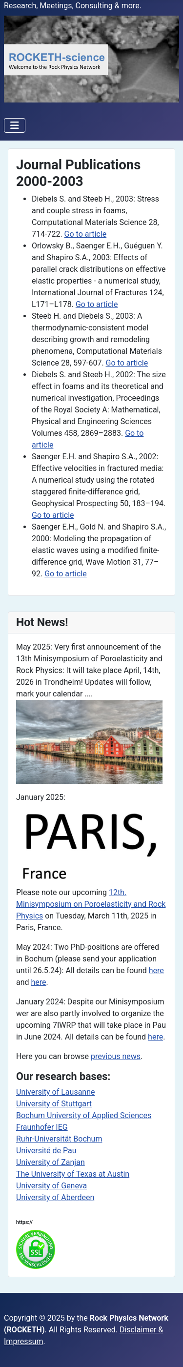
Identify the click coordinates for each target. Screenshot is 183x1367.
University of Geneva (51, 1185)
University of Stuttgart (54, 1103)
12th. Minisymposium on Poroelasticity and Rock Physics (90, 904)
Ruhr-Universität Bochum (59, 1138)
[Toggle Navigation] (14, 125)
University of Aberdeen (55, 1197)
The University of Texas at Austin (72, 1174)
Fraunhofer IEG (42, 1127)
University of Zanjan (50, 1162)
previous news (116, 1056)
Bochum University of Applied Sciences (83, 1115)
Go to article (85, 234)
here (156, 970)
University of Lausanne (55, 1092)
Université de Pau (46, 1150)
